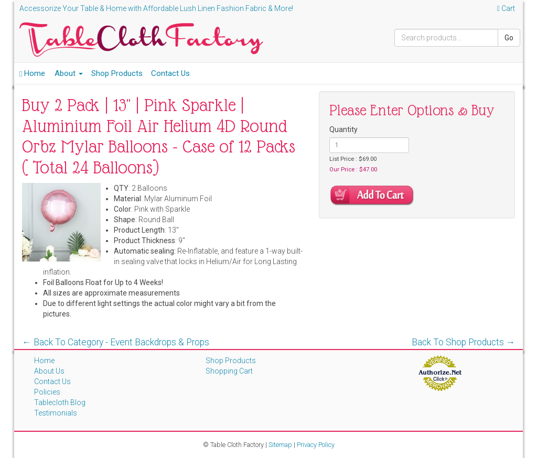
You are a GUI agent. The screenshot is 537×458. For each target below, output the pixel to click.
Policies (47, 392)
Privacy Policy (316, 445)
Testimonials (55, 413)
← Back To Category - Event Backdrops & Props (115, 342)
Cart (506, 8)
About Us (49, 371)
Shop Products (117, 73)
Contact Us (170, 73)
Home (32, 73)
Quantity (343, 129)
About (69, 73)
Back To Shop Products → (463, 342)
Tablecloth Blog (59, 402)
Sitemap (280, 445)
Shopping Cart (229, 371)
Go (508, 38)
